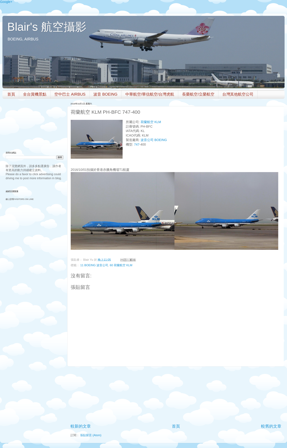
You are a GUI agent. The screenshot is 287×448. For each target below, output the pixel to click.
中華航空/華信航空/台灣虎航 (149, 94)
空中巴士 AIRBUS (69, 94)
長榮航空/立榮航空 (198, 94)
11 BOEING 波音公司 (94, 265)
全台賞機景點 (34, 94)
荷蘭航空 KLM (151, 122)
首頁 (11, 94)
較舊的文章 (271, 426)
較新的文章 (81, 426)
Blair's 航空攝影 (46, 27)
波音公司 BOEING (154, 140)
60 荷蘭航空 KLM (121, 265)
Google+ (6, 2)
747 (136, 144)
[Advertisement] (176, 395)
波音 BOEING (105, 94)
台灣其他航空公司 (237, 94)
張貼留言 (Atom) (90, 435)
